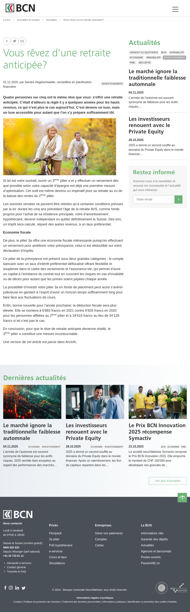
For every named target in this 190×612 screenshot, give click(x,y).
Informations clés (152, 533)
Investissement (112, 83)
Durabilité (177, 52)
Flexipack (55, 533)
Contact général (14, 567)
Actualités (51, 19)
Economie (136, 57)
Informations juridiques (114, 602)
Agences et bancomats (156, 551)
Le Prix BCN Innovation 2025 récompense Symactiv (157, 431)
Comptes (101, 539)
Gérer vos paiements (109, 533)
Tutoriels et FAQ (14, 571)
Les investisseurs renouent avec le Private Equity (149, 125)
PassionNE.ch (150, 563)
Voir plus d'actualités (168, 480)
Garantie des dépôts (154, 539)
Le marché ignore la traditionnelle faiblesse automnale (157, 77)
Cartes (99, 545)
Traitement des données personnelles (81, 602)
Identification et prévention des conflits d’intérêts (152, 602)
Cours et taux (58, 557)
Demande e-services (17, 563)
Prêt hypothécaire (60, 545)
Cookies (17, 602)
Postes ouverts (151, 557)
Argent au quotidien (144, 52)
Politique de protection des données (42, 602)
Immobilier (153, 57)
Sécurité (144, 62)
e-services (56, 551)
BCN (163, 52)
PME (132, 62)
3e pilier (54, 539)
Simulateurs (57, 563)
